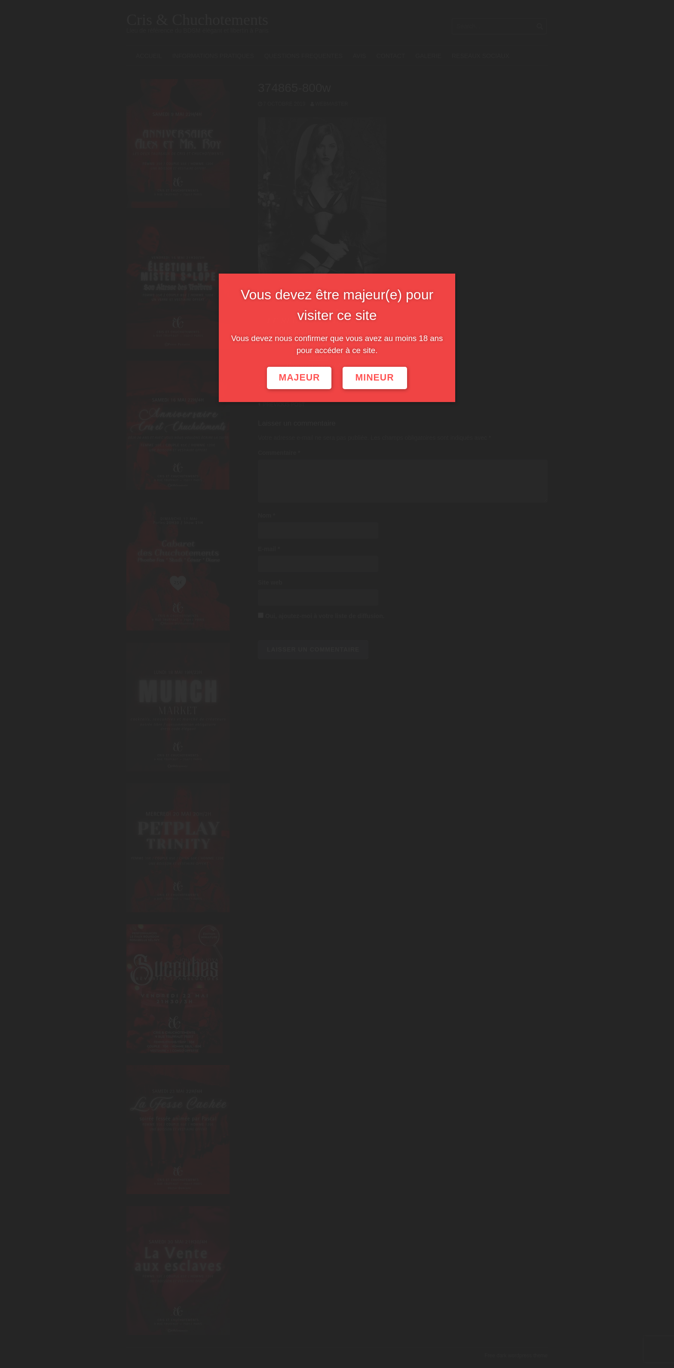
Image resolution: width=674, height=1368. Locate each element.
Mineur (374, 377)
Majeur (299, 377)
